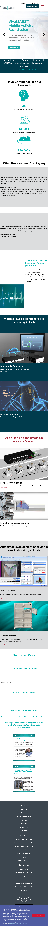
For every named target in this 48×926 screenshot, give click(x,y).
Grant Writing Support (24, 883)
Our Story (24, 813)
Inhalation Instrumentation (24, 846)
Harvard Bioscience (24, 816)
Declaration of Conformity (24, 887)
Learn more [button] (25, 923)
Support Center (24, 869)
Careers (24, 820)
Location (24, 830)
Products (24, 835)
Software (24, 857)
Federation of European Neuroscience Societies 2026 (15, 680)
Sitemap (24, 890)
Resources (24, 865)
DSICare (24, 823)
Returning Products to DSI (24, 872)
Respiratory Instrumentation (24, 843)
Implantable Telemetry (24, 839)
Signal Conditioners (24, 853)
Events (24, 880)
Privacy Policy (6, 915)
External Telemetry (24, 850)
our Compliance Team (8, 918)
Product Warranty (24, 860)
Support (23, 3)
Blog (24, 876)
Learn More (14, 47)
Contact (24, 809)
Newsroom (24, 827)
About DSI (24, 805)
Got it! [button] (39, 915)
